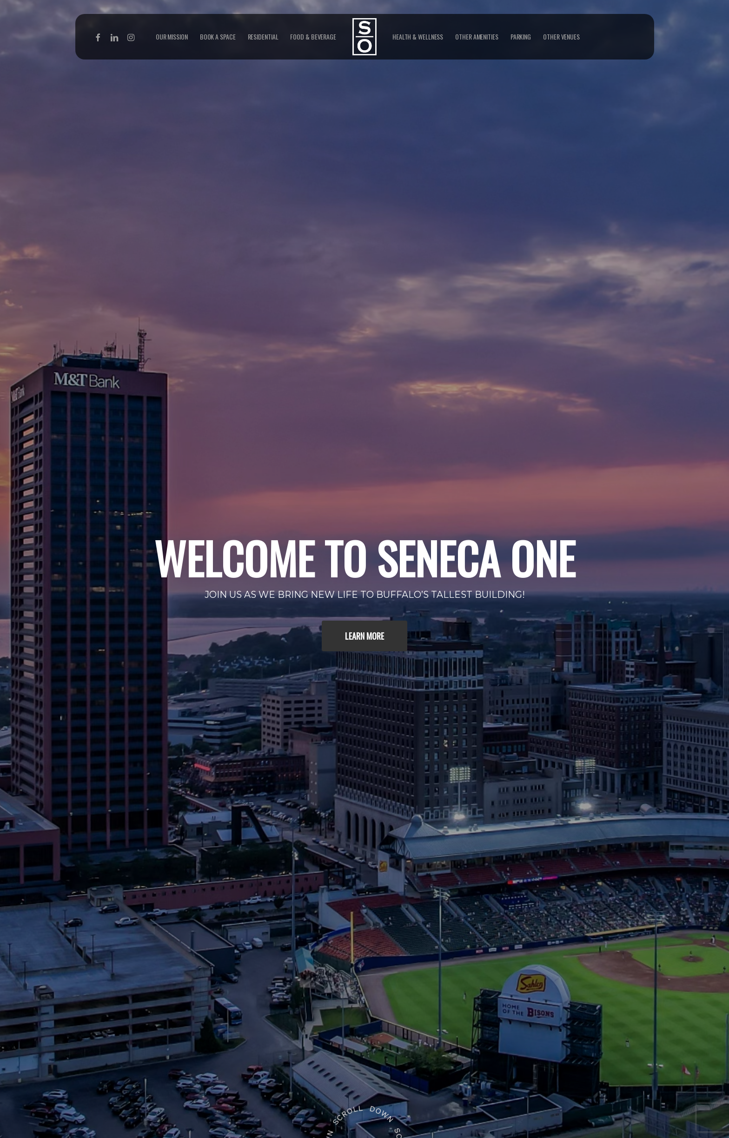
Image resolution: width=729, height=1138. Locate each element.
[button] (364, 636)
